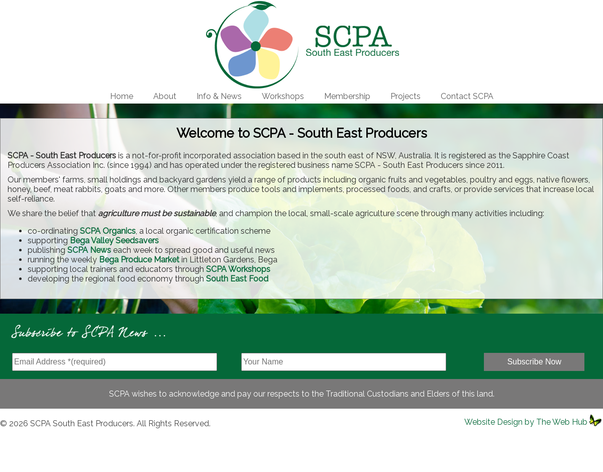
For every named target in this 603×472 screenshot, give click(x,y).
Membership (347, 96)
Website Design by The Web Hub (525, 422)
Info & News (219, 96)
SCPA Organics (108, 231)
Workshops (283, 96)
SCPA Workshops (238, 269)
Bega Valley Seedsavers (114, 240)
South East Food (237, 279)
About (164, 96)
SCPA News (89, 250)
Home (121, 96)
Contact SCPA (467, 96)
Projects (405, 96)
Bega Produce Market (139, 259)
